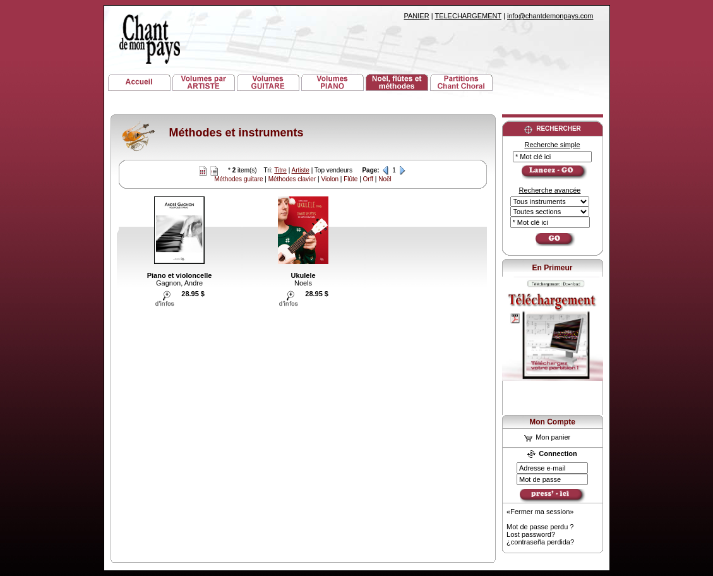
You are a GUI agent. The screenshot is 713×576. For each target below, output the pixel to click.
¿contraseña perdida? (540, 542)
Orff (368, 179)
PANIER (416, 16)
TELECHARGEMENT (467, 16)
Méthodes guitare (238, 179)
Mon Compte (552, 421)
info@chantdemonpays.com (550, 16)
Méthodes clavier (292, 179)
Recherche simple (552, 144)
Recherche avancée (550, 190)
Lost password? (530, 534)
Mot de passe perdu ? (539, 527)
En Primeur (552, 267)
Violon (330, 179)
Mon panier (547, 437)
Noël (385, 179)
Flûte (350, 179)
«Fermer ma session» (539, 511)
